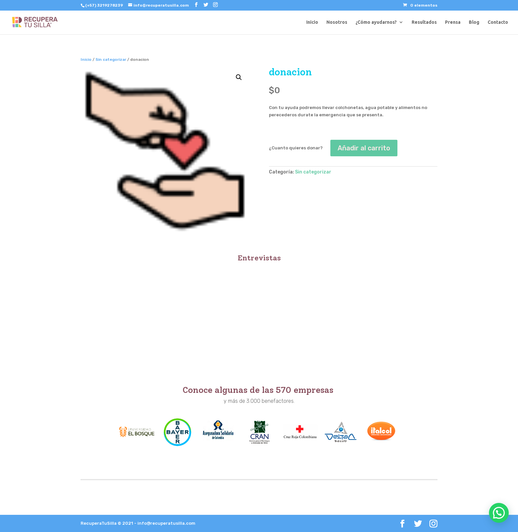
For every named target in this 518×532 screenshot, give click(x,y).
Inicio (312, 22)
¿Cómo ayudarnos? (376, 22)
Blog (474, 22)
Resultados (424, 22)
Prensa (453, 22)
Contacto (498, 22)
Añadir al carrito (364, 148)
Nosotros (336, 22)
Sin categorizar (110, 59)
